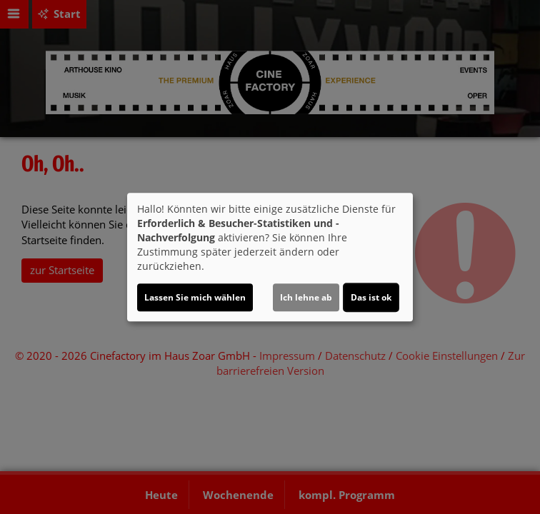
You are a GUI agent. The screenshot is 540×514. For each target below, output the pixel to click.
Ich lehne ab (306, 297)
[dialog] (270, 257)
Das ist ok (371, 297)
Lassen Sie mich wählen (195, 297)
